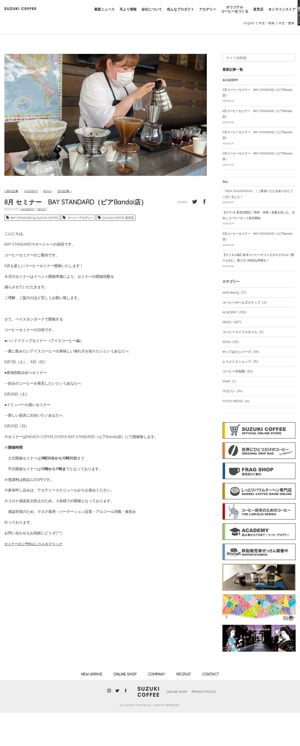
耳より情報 (118, 14)
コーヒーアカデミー (80, 232)
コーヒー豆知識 (239, 403)
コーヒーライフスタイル (245, 362)
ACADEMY (33, 205)
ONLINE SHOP (125, 707)
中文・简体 (264, 37)
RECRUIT (183, 707)
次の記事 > (68, 205)
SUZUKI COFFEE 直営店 (118, 232)
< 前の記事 (12, 205)
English (246, 37)
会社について (143, 14)
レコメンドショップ (242, 393)
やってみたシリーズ (243, 383)
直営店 (255, 14)
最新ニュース (93, 14)
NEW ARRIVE (91, 707)
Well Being (235, 321)
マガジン (234, 424)
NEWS (50, 205)
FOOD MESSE (237, 434)
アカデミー (202, 14)
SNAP (231, 413)
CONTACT (210, 707)
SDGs (232, 372)
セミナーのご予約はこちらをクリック (35, 558)
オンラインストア (281, 14)
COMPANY (156, 707)
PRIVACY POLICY (205, 725)
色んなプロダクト (173, 14)
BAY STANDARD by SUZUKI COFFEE (35, 232)
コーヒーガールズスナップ (247, 331)
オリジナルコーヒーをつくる (231, 14)
